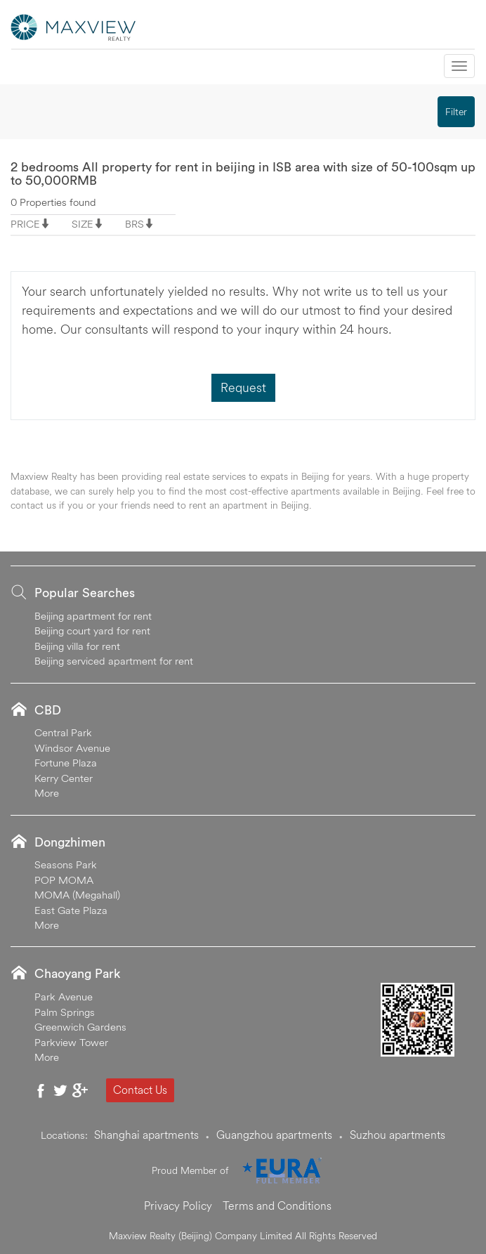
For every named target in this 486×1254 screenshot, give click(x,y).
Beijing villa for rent (77, 646)
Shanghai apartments (146, 1135)
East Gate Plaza (70, 910)
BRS (134, 223)
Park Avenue (63, 996)
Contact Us (140, 1090)
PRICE (25, 223)
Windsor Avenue (72, 748)
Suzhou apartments (397, 1135)
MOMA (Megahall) (77, 894)
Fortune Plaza (65, 762)
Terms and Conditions (277, 1206)
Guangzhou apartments (274, 1135)
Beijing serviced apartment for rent (113, 660)
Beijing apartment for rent (93, 615)
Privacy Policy (178, 1206)
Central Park (63, 732)
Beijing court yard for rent (92, 630)
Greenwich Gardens (80, 1026)
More (46, 792)
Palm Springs (64, 1012)
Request (243, 387)
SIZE (82, 223)
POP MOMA (63, 880)
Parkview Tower (71, 1042)
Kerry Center (63, 778)
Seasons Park (65, 864)
